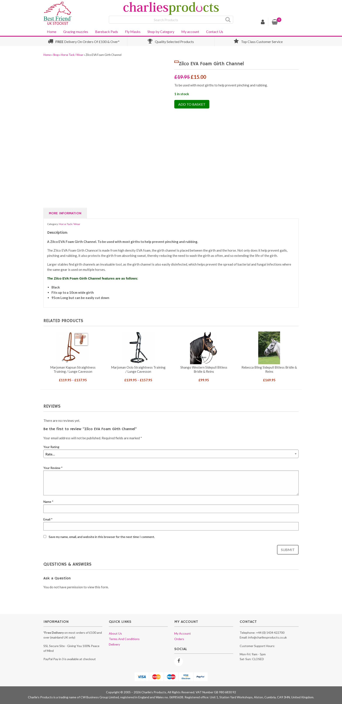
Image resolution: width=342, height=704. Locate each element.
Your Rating (51, 447)
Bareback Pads (106, 31)
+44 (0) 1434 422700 (270, 632)
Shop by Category (160, 31)
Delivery (114, 644)
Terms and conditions (124, 639)
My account (190, 31)
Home (51, 31)
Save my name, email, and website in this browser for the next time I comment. (102, 537)
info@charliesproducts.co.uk (267, 637)
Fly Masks (132, 31)
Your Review (53, 468)
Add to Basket (191, 104)
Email (48, 519)
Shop (56, 55)
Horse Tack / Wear (72, 55)
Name (48, 501)
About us (115, 633)
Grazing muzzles (75, 31)
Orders (179, 639)
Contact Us (214, 31)
